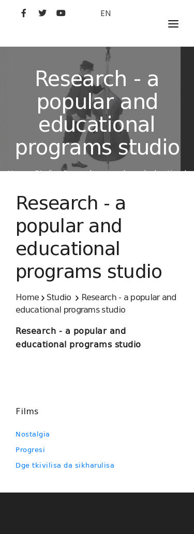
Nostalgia (33, 434)
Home (27, 297)
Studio (59, 297)
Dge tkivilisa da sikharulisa (65, 465)
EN (105, 13)
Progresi (30, 450)
